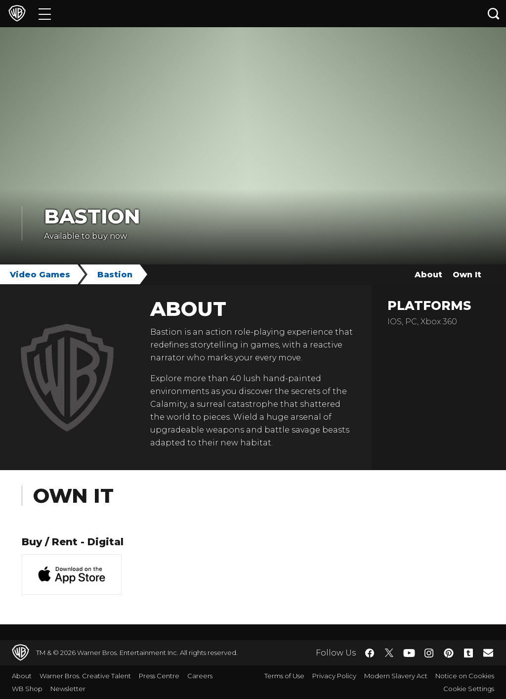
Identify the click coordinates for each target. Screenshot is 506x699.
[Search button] (493, 13)
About (428, 274)
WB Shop (27, 689)
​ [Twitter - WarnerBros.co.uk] (389, 653)
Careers (199, 676)
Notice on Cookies (464, 676)
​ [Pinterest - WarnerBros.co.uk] (449, 653)
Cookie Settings (468, 689)
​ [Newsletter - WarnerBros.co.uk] (488, 652)
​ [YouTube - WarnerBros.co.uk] (409, 652)
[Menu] (45, 13)
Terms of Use (284, 676)
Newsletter (67, 689)
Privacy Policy (334, 676)
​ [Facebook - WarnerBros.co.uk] (370, 653)
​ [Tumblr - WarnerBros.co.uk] (468, 653)
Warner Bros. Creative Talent (85, 676)
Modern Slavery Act (395, 676)
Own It (467, 274)
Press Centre (159, 676)
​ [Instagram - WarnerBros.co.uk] (429, 653)
